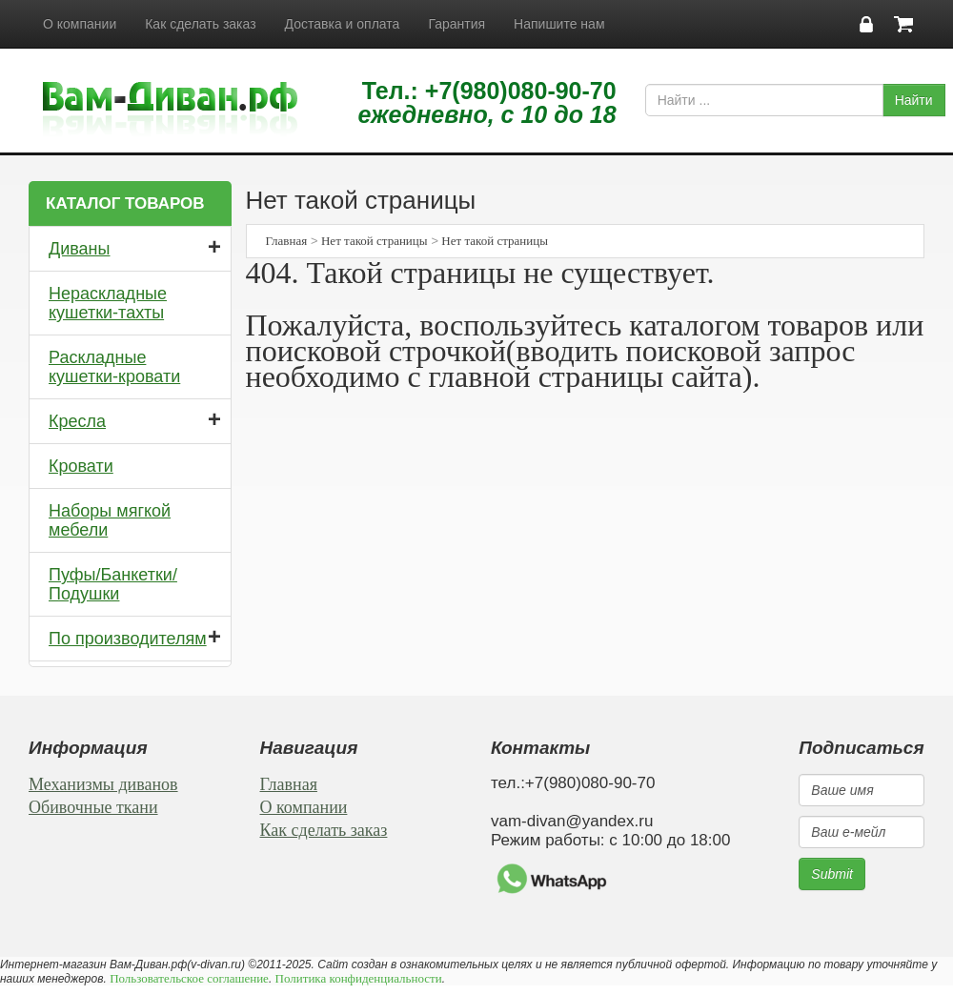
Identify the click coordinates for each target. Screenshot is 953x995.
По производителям (128, 638)
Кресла (77, 421)
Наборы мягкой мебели (110, 520)
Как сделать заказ (200, 23)
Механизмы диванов (103, 784)
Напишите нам (559, 23)
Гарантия (456, 23)
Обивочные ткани (93, 807)
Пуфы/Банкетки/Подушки (113, 584)
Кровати (81, 466)
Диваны (80, 248)
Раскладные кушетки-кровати (114, 367)
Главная (287, 241)
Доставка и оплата (342, 23)
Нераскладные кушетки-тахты (108, 303)
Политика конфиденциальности (358, 978)
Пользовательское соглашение (189, 978)
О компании (79, 23)
